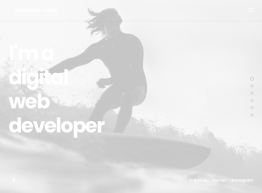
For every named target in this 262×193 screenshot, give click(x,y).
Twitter (219, 180)
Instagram (242, 180)
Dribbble (198, 180)
